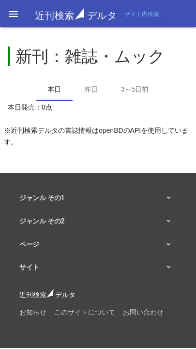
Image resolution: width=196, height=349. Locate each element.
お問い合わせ (143, 312)
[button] (13, 13)
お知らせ (32, 312)
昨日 (91, 89)
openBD (111, 130)
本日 (54, 89)
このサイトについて (84, 312)
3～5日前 (135, 89)
